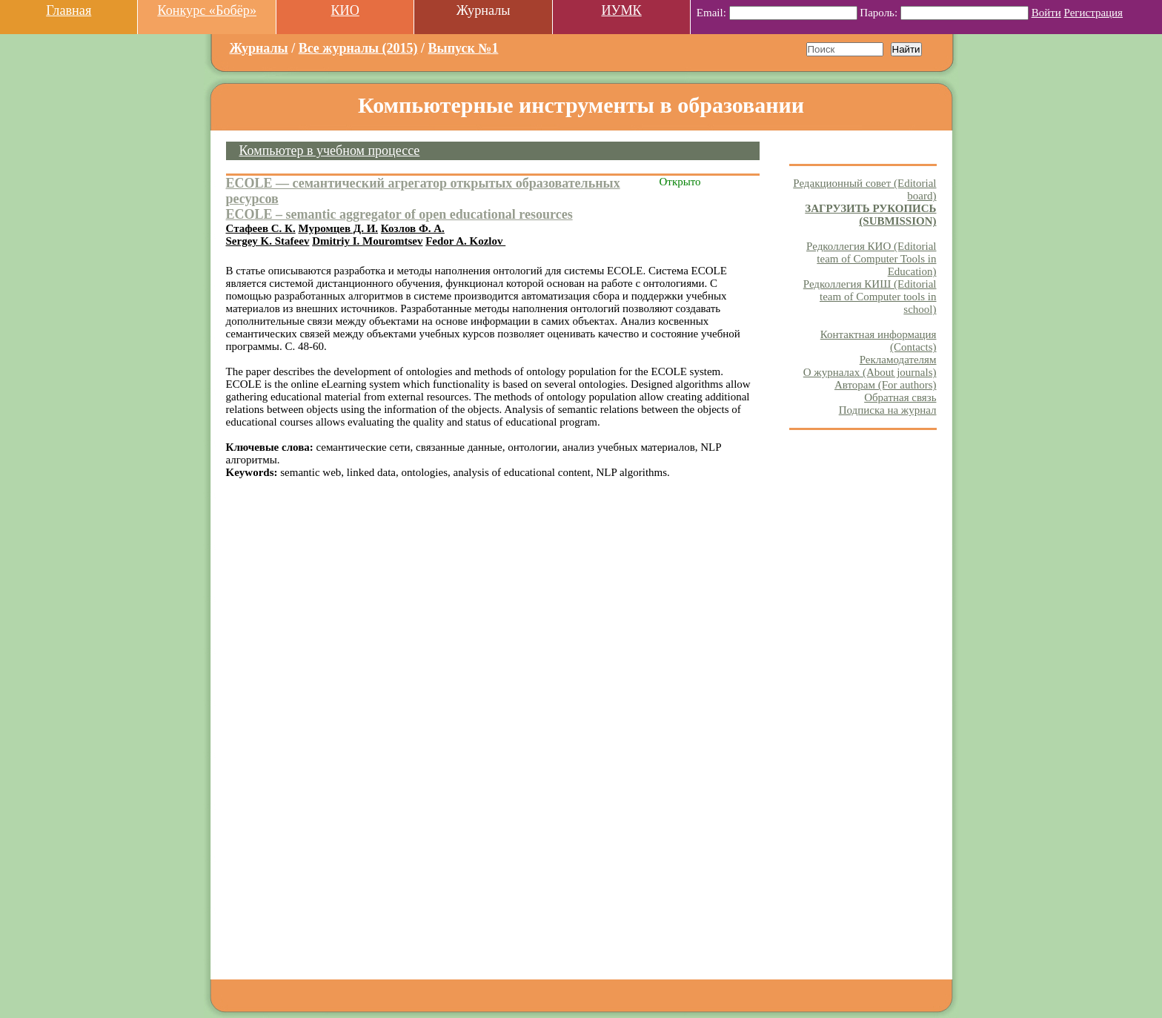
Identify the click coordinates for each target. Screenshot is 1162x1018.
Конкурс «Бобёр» (206, 10)
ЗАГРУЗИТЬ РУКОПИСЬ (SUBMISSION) (870, 214)
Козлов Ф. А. (413, 228)
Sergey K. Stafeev (268, 241)
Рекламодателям (898, 360)
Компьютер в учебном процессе (329, 150)
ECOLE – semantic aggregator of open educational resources (399, 214)
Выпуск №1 (463, 48)
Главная (68, 10)
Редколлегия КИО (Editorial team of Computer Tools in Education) (871, 258)
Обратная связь (900, 397)
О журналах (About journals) (870, 372)
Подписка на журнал (888, 410)
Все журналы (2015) (358, 48)
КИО (345, 10)
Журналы (259, 48)
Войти (1046, 13)
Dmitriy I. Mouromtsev (367, 241)
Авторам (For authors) (885, 385)
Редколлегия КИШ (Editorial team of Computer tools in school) (870, 296)
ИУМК (621, 10)
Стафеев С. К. (261, 228)
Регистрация (1093, 13)
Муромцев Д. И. (338, 228)
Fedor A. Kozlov (465, 241)
